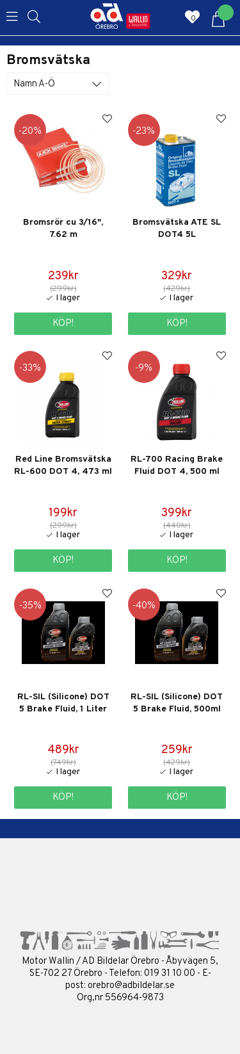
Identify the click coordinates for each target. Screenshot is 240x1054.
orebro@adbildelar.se (131, 986)
